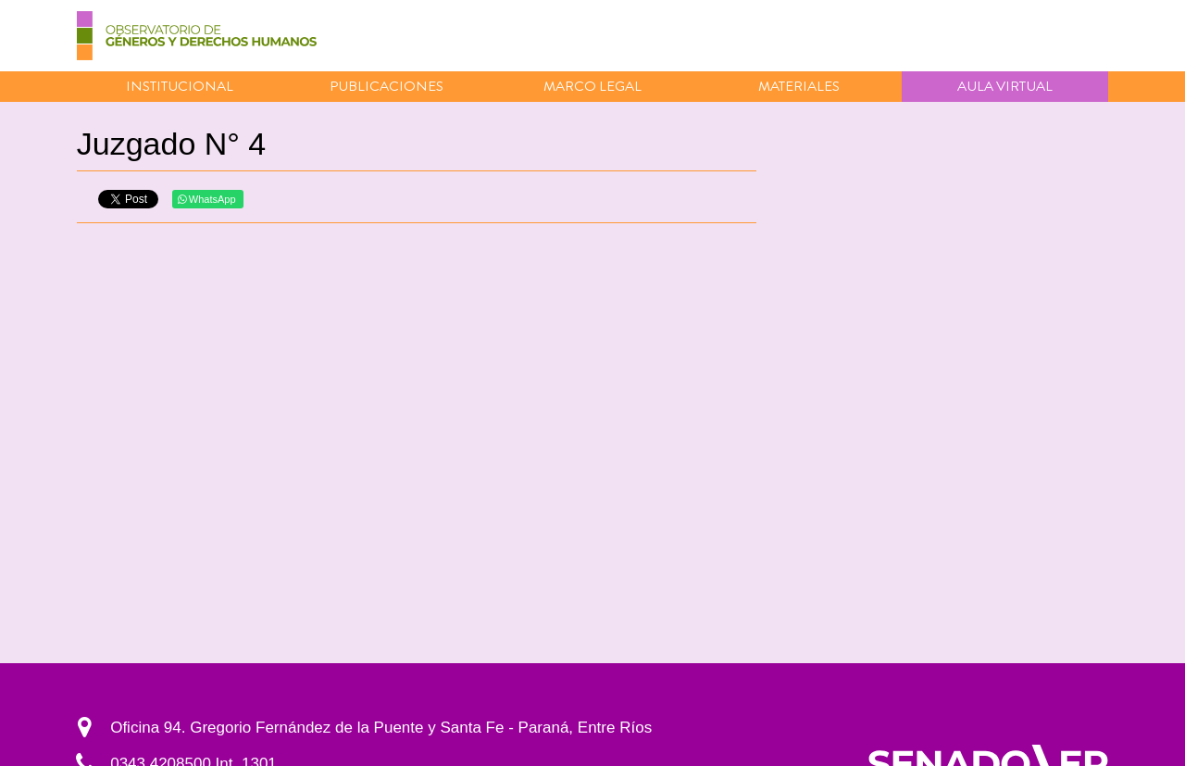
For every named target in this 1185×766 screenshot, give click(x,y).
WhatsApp (207, 199)
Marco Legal (592, 86)
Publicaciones (386, 86)
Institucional (179, 86)
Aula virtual (1005, 86)
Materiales (799, 86)
